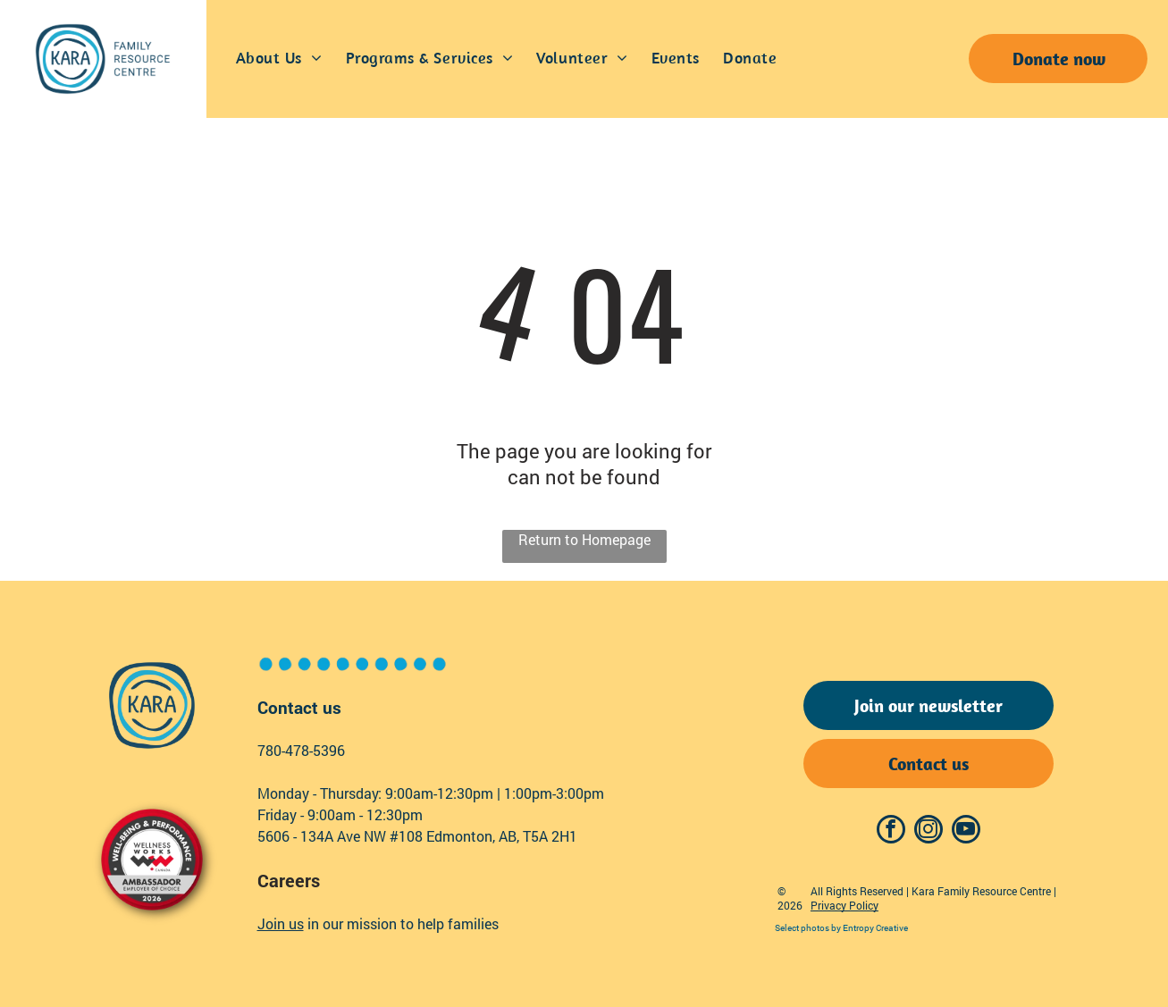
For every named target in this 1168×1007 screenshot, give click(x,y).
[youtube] (966, 831)
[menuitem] (279, 59)
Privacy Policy (844, 905)
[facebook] (891, 831)
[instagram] (928, 831)
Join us (280, 923)
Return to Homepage (584, 539)
